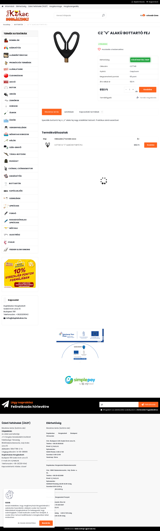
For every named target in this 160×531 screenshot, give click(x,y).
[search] (103, 16)
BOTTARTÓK (18, 25)
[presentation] (43, 176)
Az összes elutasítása (27, 523)
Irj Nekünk (15, 461)
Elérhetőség (21, 6)
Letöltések (69, 112)
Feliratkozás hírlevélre (30, 406)
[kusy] (129, 90)
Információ (9, 6)
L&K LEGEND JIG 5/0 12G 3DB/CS (142, 181)
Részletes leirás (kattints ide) (58, 428)
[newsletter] (148, 404)
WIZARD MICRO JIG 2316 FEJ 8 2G (85, 175)
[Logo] (17, 15)
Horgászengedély (71, 6)
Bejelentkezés (139, 2)
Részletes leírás (52, 112)
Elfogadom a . (130, 410)
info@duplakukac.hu (16, 318)
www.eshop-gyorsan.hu (84, 529)
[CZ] (66, 47)
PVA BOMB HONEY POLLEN (54, 175)
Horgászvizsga (55, 6)
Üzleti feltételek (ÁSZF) (38, 6)
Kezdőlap (6, 25)
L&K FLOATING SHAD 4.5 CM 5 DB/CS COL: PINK (114, 181)
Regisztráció (153, 2)
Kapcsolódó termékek (91, 112)
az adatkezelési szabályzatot (123, 410)
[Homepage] (2, 6)
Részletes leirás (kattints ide (13, 428)
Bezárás (46, 523)
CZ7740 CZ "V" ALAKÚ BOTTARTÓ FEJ (68, 145)
